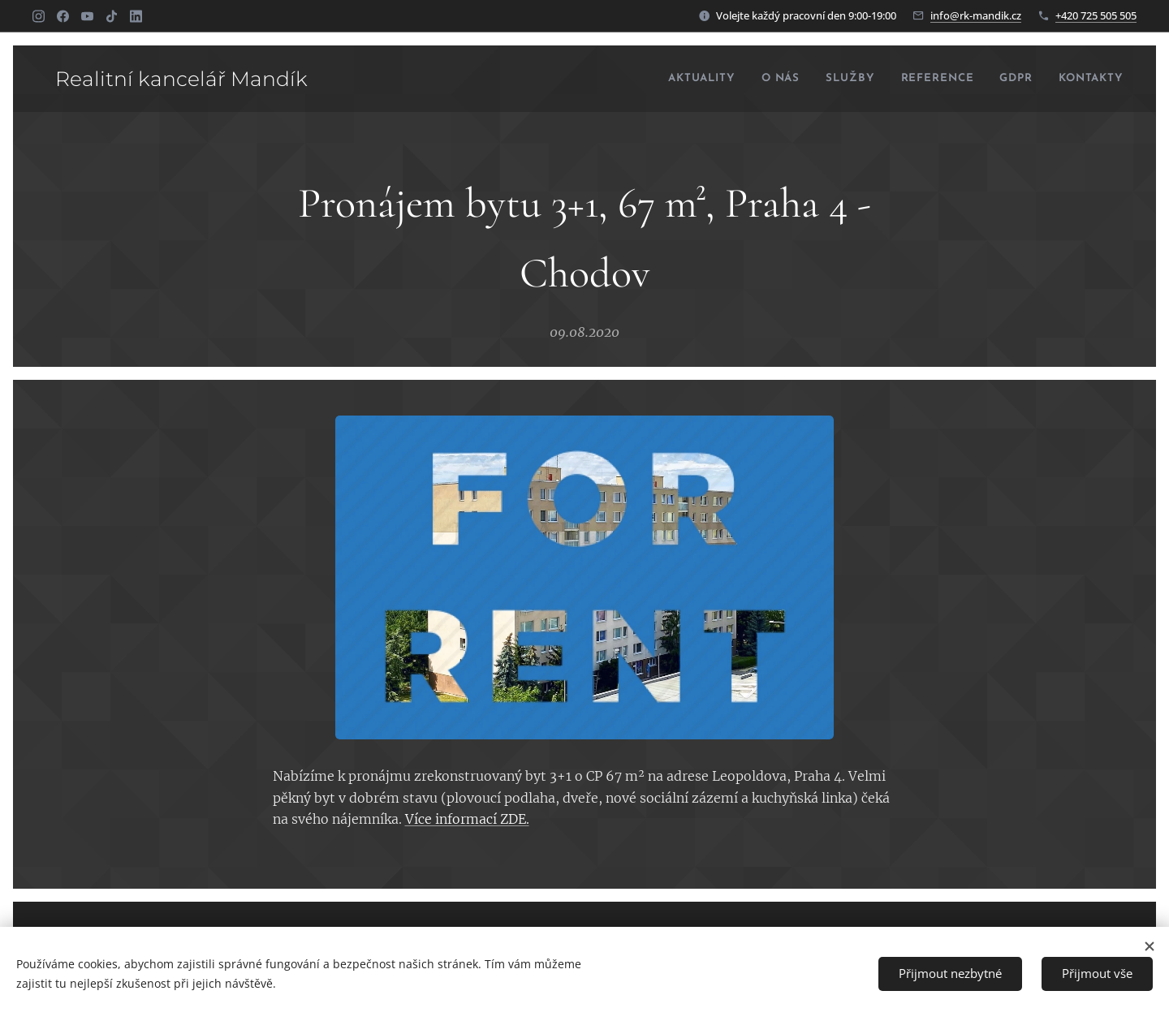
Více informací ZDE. (467, 819)
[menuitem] (661, 78)
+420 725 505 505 (1096, 15)
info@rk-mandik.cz (975, 15)
